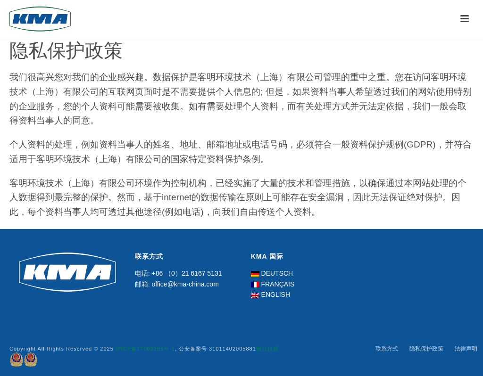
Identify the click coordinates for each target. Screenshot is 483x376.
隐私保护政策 (426, 348)
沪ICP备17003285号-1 (145, 348)
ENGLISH (275, 294)
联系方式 (386, 348)
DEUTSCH (277, 273)
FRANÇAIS (278, 284)
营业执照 (267, 348)
